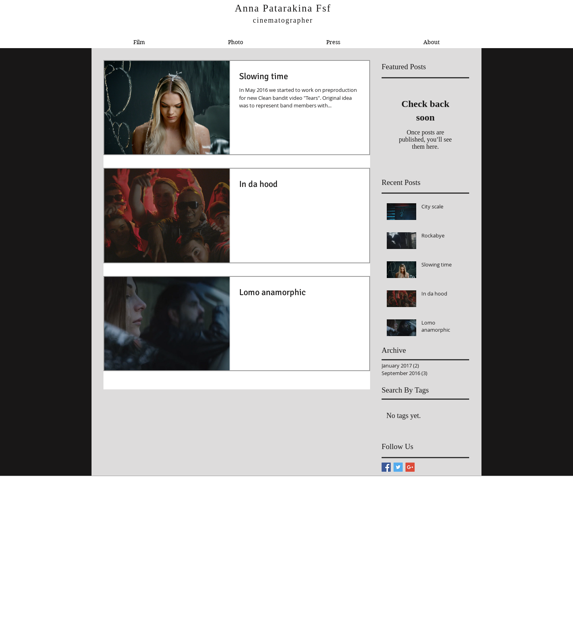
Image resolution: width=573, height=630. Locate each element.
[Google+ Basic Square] (410, 467)
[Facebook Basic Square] (386, 467)
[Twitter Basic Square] (398, 467)
